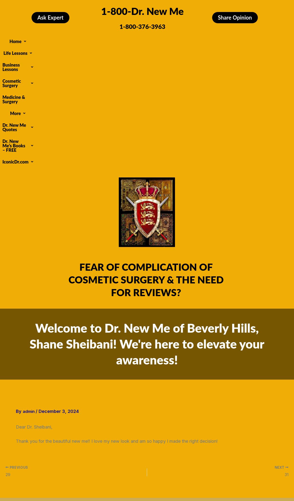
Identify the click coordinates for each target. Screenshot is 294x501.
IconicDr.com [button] (181, 49)
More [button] (218, 40)
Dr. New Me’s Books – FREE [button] (132, 49)
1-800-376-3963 (142, 26)
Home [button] (32, 40)
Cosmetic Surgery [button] (142, 40)
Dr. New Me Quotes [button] (75, 49)
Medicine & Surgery (186, 40)
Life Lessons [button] (60, 40)
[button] (32, 40)
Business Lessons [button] (98, 40)
